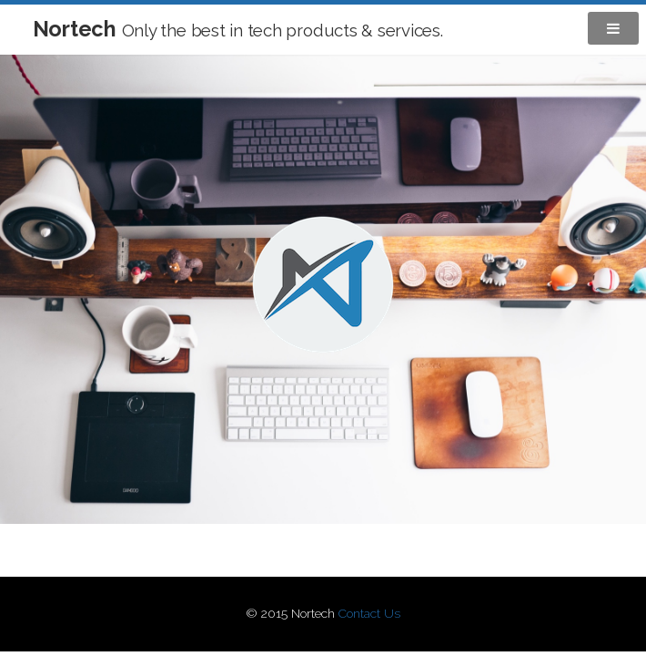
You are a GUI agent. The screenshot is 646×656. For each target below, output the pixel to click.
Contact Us (369, 613)
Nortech (238, 28)
